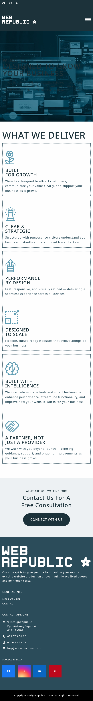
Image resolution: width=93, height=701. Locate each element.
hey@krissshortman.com (24, 648)
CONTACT (8, 603)
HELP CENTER (11, 599)
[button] (88, 19)
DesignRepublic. (36, 695)
